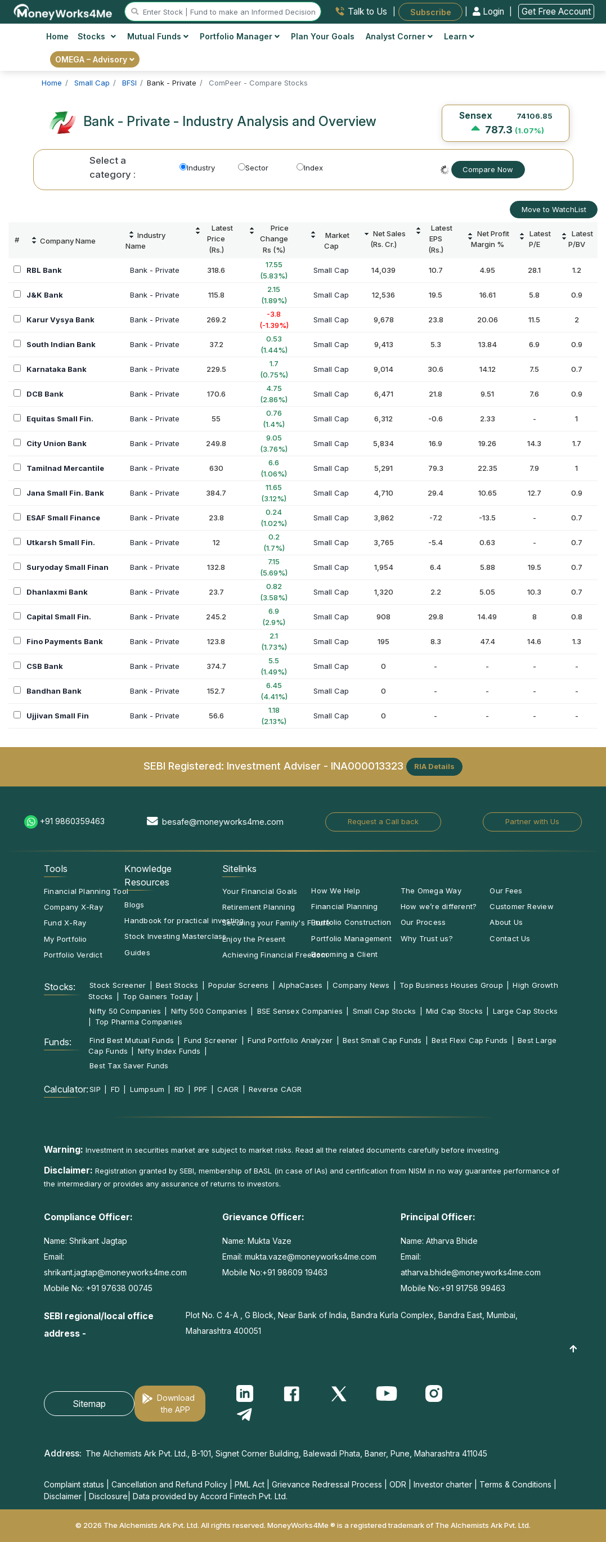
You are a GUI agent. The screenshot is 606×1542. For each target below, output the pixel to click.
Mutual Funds (157, 36)
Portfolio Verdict (73, 954)
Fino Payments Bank (64, 641)
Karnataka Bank (56, 369)
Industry (197, 167)
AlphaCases (300, 985)
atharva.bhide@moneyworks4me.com (471, 1272)
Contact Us (510, 938)
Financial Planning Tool (86, 891)
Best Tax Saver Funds (128, 1065)
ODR (397, 1484)
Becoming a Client (344, 954)
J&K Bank (44, 294)
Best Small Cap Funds (382, 1040)
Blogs (134, 904)
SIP (95, 1089)
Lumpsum (147, 1089)
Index (310, 167)
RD (179, 1089)
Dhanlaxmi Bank (57, 591)
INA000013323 (367, 765)
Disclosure (108, 1496)
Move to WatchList (554, 209)
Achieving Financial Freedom (274, 954)
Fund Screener (211, 1040)
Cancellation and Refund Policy (169, 1484)
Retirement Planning (258, 906)
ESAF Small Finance (63, 517)
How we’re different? (439, 906)
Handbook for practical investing (184, 920)
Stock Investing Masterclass (175, 936)
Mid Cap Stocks (454, 1010)
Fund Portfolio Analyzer (290, 1040)
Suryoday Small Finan (67, 567)
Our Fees (506, 890)
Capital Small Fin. (58, 616)
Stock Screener (117, 985)
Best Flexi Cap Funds (470, 1040)
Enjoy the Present (254, 938)
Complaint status (74, 1484)
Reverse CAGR (275, 1089)
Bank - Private (154, 270)
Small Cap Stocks (384, 1010)
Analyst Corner (399, 36)
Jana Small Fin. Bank (65, 492)
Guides (137, 952)
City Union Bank (56, 443)
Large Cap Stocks (525, 1010)
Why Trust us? (427, 938)
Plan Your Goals (322, 36)
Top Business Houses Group (451, 985)
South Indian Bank (61, 344)
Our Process (423, 922)
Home (57, 36)
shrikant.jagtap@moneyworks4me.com (115, 1272)
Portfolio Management (351, 938)
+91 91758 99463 (473, 1288)
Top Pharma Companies (138, 1021)
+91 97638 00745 (118, 1288)
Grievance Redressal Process (327, 1484)
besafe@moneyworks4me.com (223, 821)
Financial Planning (344, 906)
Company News (361, 985)
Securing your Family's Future (276, 922)
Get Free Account (556, 11)
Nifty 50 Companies (125, 1010)
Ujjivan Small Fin (57, 715)
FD (115, 1089)
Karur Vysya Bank (60, 319)
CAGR (228, 1089)
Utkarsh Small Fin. (60, 542)
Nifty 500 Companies (209, 1010)
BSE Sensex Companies (300, 1010)
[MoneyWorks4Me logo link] (63, 10)
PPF (201, 1089)
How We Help (335, 890)
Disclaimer (63, 1496)
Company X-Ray (73, 906)
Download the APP (176, 1403)
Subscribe (430, 11)
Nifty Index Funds (169, 1050)
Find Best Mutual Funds (131, 1040)
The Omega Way (431, 890)
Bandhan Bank (54, 690)
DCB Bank (45, 393)
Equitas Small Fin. (59, 418)
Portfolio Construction (351, 922)
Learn (459, 36)
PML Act (249, 1484)
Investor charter (443, 1484)
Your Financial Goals (259, 891)
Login (489, 11)
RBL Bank (44, 270)
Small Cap (331, 270)
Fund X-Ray (65, 922)
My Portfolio (65, 938)
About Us (506, 922)
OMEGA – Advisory (94, 59)
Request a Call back (383, 821)
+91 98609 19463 (294, 1272)
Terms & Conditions (515, 1484)
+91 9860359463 (72, 821)
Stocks (97, 36)
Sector (253, 167)
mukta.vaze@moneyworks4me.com (310, 1256)
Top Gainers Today (157, 996)
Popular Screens (238, 985)
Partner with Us (532, 821)
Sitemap (89, 1403)
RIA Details (434, 766)
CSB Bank (44, 666)
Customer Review (521, 906)
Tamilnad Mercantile (65, 468)
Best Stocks (177, 985)
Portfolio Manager (240, 36)
